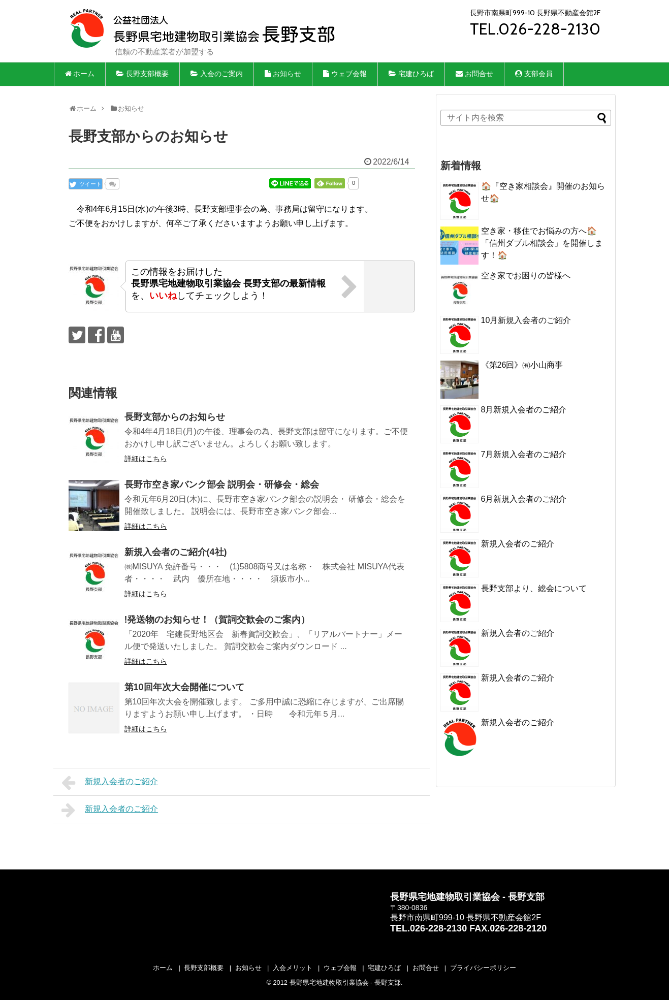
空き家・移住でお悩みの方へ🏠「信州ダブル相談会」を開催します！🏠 (542, 243)
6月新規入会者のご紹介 (524, 499)
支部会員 (534, 74)
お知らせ (283, 74)
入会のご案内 (216, 74)
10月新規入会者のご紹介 (526, 320)
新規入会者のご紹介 (109, 783)
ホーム (80, 74)
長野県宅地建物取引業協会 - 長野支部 (345, 982)
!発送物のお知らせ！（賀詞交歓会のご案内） (217, 620)
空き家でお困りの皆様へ (530, 275)
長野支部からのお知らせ (174, 417)
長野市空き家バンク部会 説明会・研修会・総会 (221, 484)
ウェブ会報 (345, 74)
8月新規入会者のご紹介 (524, 409)
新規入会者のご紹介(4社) (175, 552)
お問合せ (474, 74)
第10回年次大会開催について (184, 687)
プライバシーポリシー (483, 968)
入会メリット (292, 968)
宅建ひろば (411, 74)
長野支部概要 (142, 74)
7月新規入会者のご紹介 (524, 454)
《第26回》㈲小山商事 (522, 365)
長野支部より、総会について (534, 588)
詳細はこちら (145, 459)
